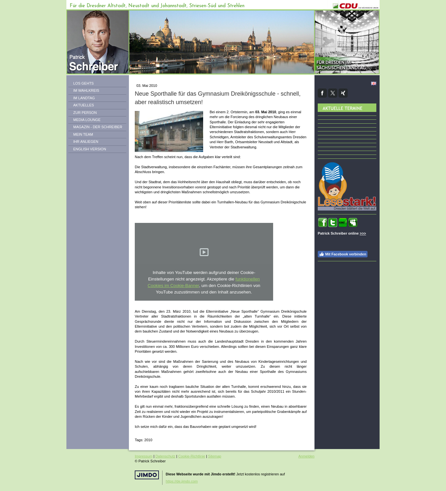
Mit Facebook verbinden (342, 254)
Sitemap (214, 456)
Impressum (143, 456)
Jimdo (147, 475)
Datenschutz (165, 456)
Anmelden (306, 456)
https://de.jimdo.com (182, 481)
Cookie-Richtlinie (191, 456)
